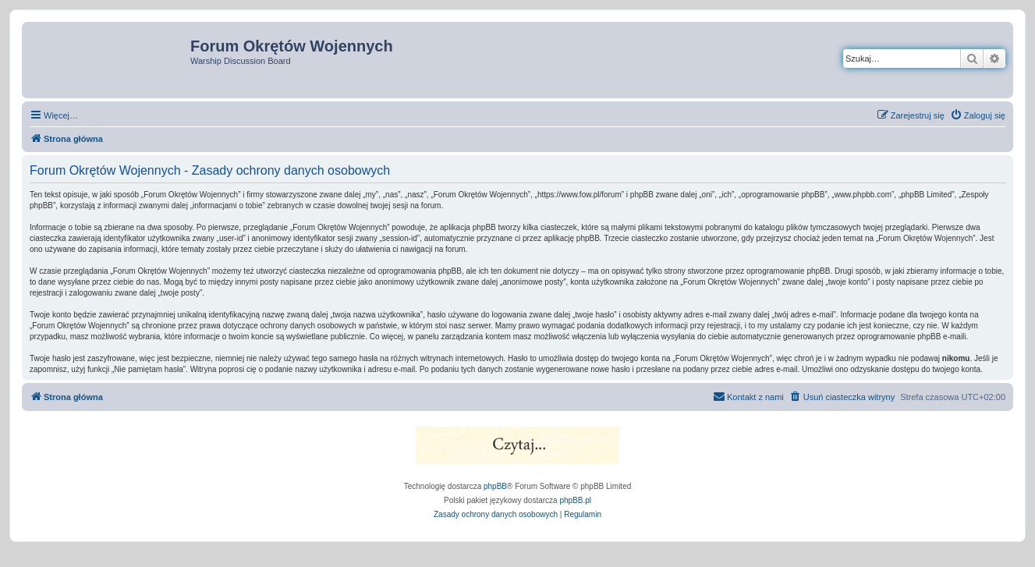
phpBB (495, 486)
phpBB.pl (575, 500)
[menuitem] (977, 115)
